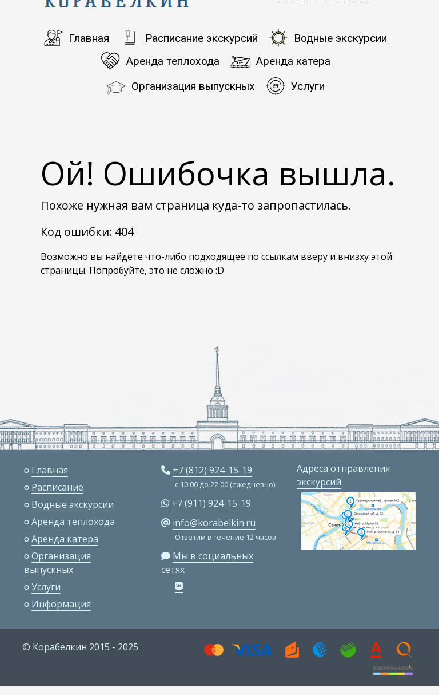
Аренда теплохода (173, 61)
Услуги (308, 86)
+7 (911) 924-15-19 (211, 503)
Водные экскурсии (340, 38)
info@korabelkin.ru (214, 522)
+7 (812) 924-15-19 (212, 470)
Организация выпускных (193, 86)
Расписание (57, 487)
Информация (61, 604)
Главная (89, 38)
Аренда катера (293, 61)
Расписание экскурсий (201, 38)
